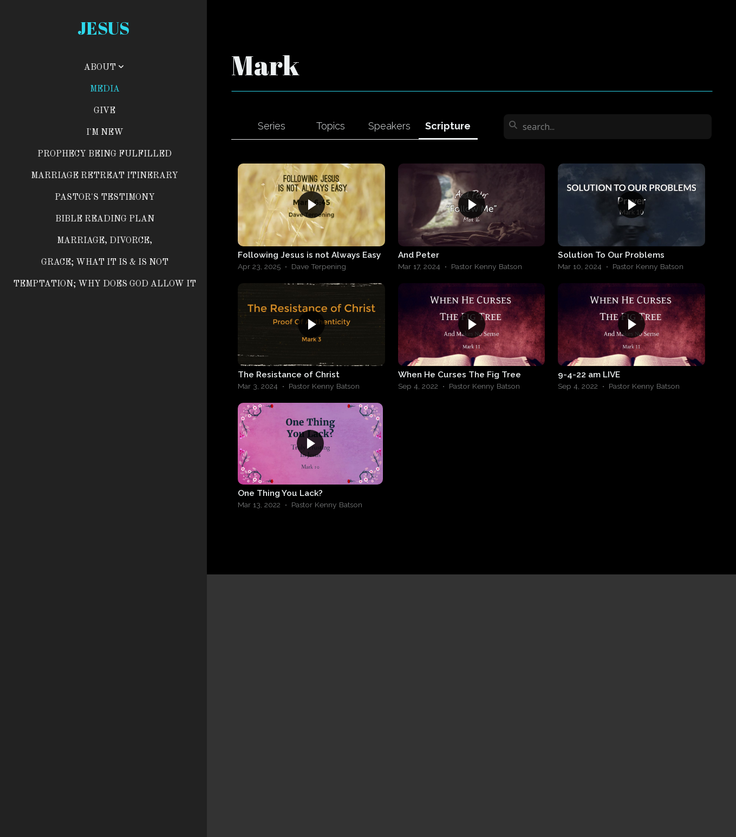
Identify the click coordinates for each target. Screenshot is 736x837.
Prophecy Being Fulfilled (104, 154)
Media (105, 89)
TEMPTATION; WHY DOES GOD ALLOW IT (104, 284)
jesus (103, 28)
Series (271, 126)
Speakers (389, 126)
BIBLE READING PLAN (104, 219)
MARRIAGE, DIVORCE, (104, 241)
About (104, 67)
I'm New (104, 132)
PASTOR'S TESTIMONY (105, 197)
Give (104, 111)
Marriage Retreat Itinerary (104, 176)
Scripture (448, 126)
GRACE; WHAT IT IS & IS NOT (104, 262)
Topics (330, 126)
